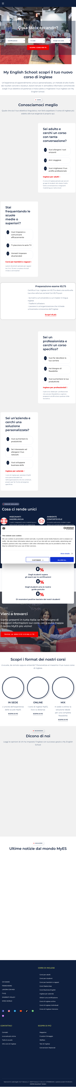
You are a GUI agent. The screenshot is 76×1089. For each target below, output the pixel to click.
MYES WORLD (7, 1002)
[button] (51, 177)
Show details (65, 553)
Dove (53, 36)
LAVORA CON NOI (8, 990)
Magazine (43, 1034)
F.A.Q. (4, 994)
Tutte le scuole (7, 1042)
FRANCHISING (7, 986)
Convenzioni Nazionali (47, 1050)
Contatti (5, 1034)
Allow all (62, 560)
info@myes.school (35, 1086)
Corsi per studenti (46, 979)
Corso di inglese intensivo (48, 1011)
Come (30, 36)
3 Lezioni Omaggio (46, 1038)
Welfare (42, 1042)
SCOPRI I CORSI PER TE (38, 47)
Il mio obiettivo (12, 36)
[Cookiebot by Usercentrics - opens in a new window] (65, 528)
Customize (37, 560)
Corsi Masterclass (45, 987)
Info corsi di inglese (8, 1046)
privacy (44, 1086)
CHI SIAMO (6, 982)
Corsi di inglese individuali (49, 1007)
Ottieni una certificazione (48, 999)
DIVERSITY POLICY (8, 998)
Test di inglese (45, 1046)
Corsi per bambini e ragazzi (49, 983)
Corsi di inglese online (47, 1003)
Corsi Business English (47, 991)
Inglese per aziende (46, 995)
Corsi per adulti (45, 975)
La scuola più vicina (9, 1038)
